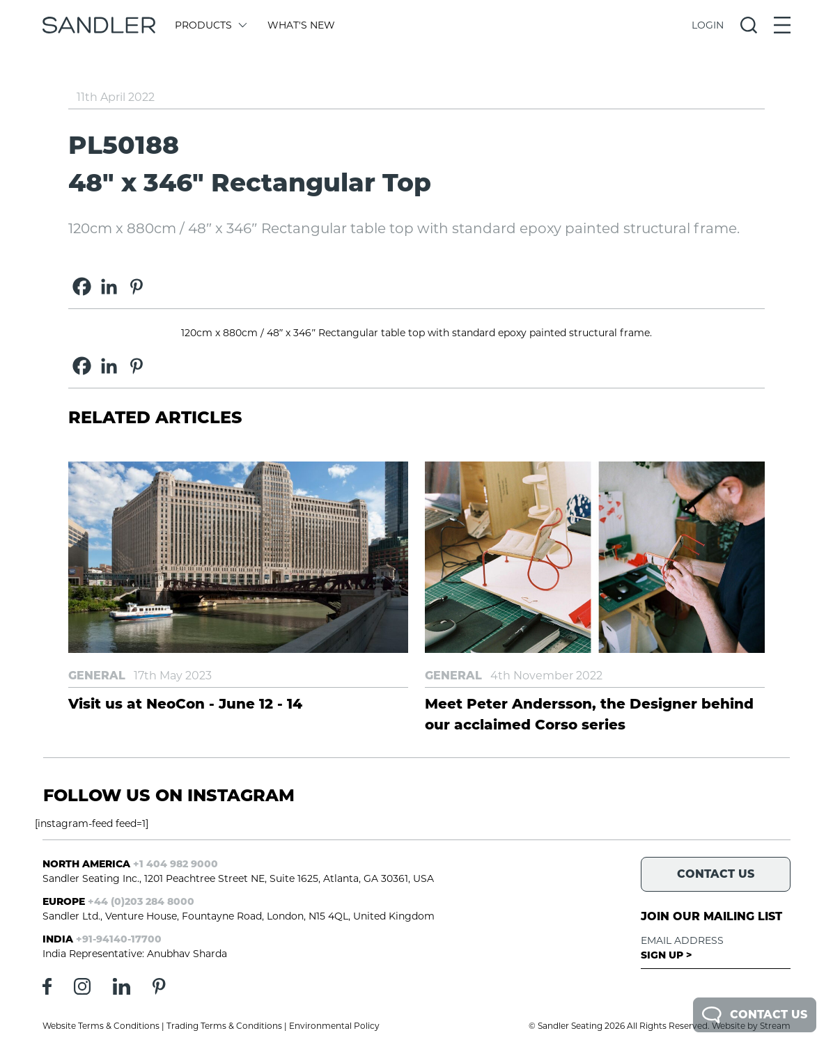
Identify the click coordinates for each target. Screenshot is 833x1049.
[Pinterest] (136, 286)
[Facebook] (82, 286)
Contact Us (754, 1015)
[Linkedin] (109, 286)
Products (210, 25)
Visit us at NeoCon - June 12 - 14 (185, 703)
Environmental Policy (334, 1025)
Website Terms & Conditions (100, 1025)
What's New (301, 25)
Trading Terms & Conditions (224, 1025)
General (96, 675)
